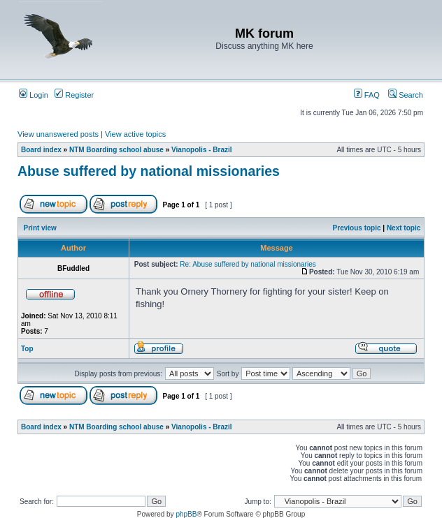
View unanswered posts (58, 134)
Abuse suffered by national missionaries (148, 171)
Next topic (403, 228)
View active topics (135, 134)
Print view (40, 228)
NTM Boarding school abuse (116, 150)
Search (405, 95)
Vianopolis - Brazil (201, 150)
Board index (41, 150)
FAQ (367, 95)
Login (33, 95)
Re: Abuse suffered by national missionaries (247, 264)
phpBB (186, 514)
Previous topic (357, 228)
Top (27, 349)
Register (74, 95)
